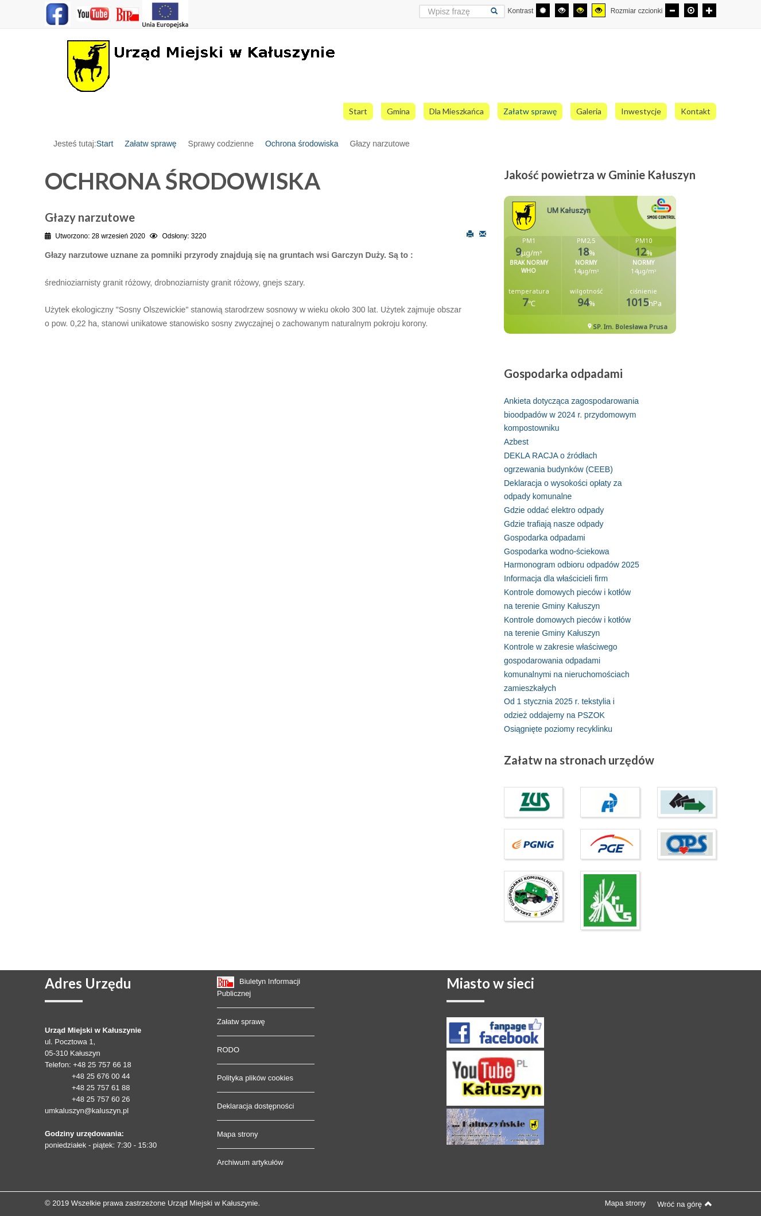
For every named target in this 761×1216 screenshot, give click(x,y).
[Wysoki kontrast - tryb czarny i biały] (562, 10)
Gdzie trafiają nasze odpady (554, 523)
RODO (228, 1049)
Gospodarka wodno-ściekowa (556, 551)
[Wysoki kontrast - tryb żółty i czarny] (598, 10)
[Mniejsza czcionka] (672, 10)
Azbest (516, 441)
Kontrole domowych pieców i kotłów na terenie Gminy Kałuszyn (567, 599)
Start (105, 143)
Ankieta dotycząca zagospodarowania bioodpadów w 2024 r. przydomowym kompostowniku (571, 414)
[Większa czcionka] (709, 10)
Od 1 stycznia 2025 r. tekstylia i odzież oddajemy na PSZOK (559, 708)
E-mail (482, 233)
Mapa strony (237, 1134)
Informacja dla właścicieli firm (556, 578)
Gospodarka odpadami (544, 537)
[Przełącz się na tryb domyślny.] (543, 10)
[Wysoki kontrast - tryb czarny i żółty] (580, 10)
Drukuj (470, 233)
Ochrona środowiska (302, 143)
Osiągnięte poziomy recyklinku (558, 729)
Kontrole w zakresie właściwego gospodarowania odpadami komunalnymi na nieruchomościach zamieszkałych (567, 667)
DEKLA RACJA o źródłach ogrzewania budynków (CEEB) (558, 462)
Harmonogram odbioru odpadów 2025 (571, 564)
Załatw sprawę (150, 143)
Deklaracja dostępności (255, 1106)
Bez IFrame (594, 270)
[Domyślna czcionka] (691, 10)
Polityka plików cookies (255, 1078)
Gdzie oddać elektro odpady (554, 510)
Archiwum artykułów (250, 1162)
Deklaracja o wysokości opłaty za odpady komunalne (563, 489)
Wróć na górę (684, 1204)
